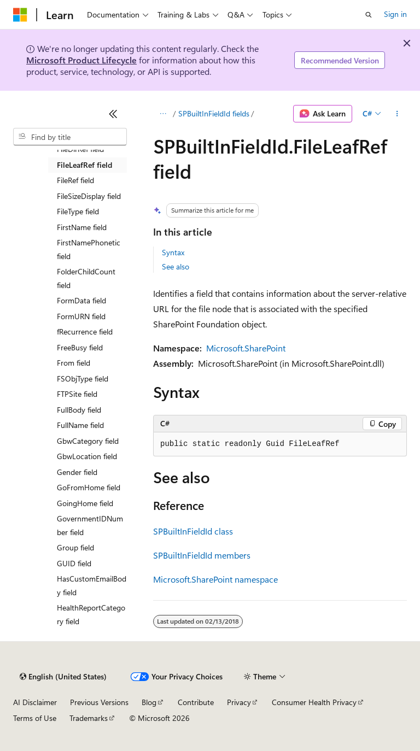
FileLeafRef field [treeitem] (84, 165)
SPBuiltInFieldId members (201, 555)
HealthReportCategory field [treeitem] (91, 614)
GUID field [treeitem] (74, 563)
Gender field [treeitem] (77, 472)
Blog (149, 702)
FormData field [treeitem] (81, 300)
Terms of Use (34, 718)
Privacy (239, 702)
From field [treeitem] (73, 362)
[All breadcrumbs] (162, 113)
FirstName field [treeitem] (82, 227)
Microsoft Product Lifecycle (81, 60)
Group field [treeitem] (75, 547)
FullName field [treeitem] (80, 425)
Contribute (196, 702)
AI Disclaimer (35, 702)
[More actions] (397, 113)
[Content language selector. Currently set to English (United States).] (63, 676)
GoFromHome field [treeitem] (88, 487)
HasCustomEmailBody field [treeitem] (91, 585)
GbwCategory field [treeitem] (88, 441)
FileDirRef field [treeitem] (80, 149)
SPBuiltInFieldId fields (213, 113)
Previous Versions (99, 702)
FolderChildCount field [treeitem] (86, 278)
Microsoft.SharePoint (245, 348)
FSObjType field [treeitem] (82, 378)
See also (175, 266)
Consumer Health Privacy (314, 702)
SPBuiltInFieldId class (193, 531)
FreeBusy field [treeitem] (80, 347)
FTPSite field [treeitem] (77, 394)
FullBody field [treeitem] (79, 409)
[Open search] (369, 15)
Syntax (173, 252)
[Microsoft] (20, 15)
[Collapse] (113, 114)
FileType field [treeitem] (78, 211)
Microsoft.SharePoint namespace (215, 579)
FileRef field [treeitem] (75, 180)
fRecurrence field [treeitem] (85, 331)
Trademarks (88, 718)
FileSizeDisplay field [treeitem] (89, 196)
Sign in (395, 14)
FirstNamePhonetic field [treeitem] (88, 249)
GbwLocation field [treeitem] (87, 456)
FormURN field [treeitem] (81, 316)
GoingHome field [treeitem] (85, 503)
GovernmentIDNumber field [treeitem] (90, 525)
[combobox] (70, 136)
